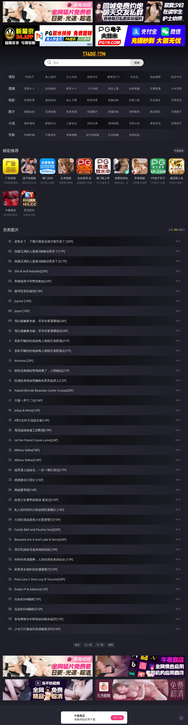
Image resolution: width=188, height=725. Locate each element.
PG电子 (29, 77)
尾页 (110, 644)
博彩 (11, 77)
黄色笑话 (155, 123)
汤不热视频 (92, 135)
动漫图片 (92, 111)
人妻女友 (71, 123)
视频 (11, 88)
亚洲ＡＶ (29, 88)
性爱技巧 (176, 123)
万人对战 (71, 77)
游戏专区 (92, 77)
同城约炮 (29, 135)
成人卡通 (71, 100)
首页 (77, 644)
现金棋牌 (155, 77)
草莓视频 (71, 135)
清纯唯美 (134, 111)
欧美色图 (71, 111)
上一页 (88, 644)
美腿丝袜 (113, 111)
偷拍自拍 (50, 100)
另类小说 (134, 123)
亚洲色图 (50, 111)
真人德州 (50, 77)
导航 (11, 135)
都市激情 (29, 123)
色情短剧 (134, 135)
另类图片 (176, 111)
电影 (11, 100)
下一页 (99, 644)
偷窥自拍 (29, 111)
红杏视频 (113, 135)
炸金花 (134, 77)
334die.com (94, 54)
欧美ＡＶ (71, 88)
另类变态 (176, 100)
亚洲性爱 (29, 100)
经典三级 (134, 100)
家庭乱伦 (50, 123)
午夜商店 (50, 135)
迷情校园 (113, 123)
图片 (11, 111)
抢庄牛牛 (176, 77)
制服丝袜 (113, 100)
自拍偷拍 (50, 88)
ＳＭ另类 (176, 88)
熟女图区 (155, 111)
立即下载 (117, 717)
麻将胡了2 (113, 77)
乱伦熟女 (155, 100)
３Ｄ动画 (92, 88)
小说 (11, 123)
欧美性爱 (92, 100)
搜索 (137, 62)
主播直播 (155, 88)
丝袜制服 (134, 88)
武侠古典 (92, 123)
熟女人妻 (113, 88)
